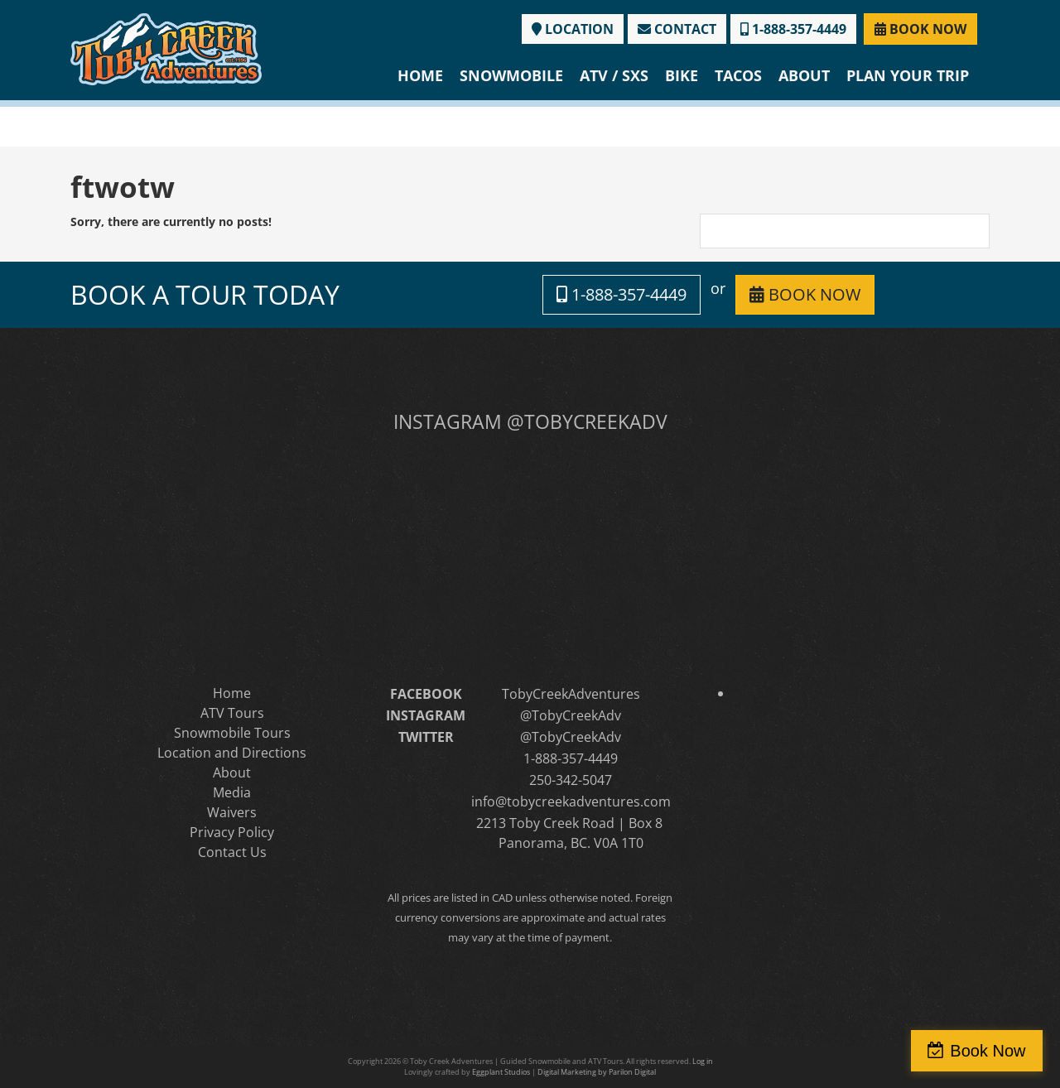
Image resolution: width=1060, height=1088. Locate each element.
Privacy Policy (232, 832)
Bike (681, 75)
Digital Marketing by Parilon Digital (596, 1071)
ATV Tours (232, 713)
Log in (702, 1061)
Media (232, 792)
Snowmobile (511, 75)
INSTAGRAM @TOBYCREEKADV (530, 421)
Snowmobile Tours (232, 733)
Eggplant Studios (501, 1071)
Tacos (738, 75)
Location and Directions (231, 753)
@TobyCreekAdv (570, 715)
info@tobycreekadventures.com (571, 801)
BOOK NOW (920, 29)
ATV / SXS (614, 75)
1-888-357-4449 (793, 29)
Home (420, 75)
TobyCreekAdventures (571, 694)
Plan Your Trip (907, 75)
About (804, 75)
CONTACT (677, 29)
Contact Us (232, 852)
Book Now (988, 1051)
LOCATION (573, 29)
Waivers (232, 812)
